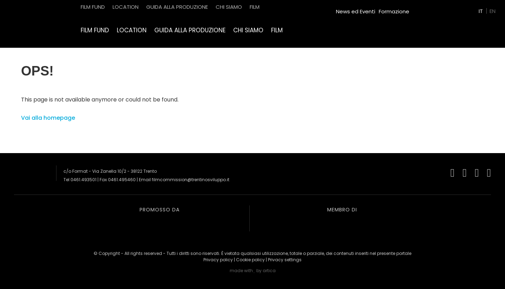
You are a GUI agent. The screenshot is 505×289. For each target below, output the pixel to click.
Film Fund (95, 30)
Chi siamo (248, 30)
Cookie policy (250, 260)
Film (277, 30)
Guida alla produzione (189, 30)
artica (269, 271)
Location (132, 30)
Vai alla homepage (48, 118)
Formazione (394, 11)
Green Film (426, 8)
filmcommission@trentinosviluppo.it (190, 180)
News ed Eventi (355, 11)
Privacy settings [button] (285, 260)
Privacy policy (218, 260)
